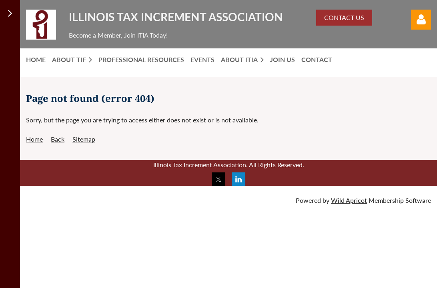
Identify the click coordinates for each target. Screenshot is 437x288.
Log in (421, 20)
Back (57, 139)
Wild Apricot (349, 200)
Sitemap (83, 139)
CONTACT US (344, 17)
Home (34, 139)
